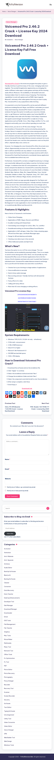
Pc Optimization (9, 658)
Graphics (7, 632)
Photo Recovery (9, 673)
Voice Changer (11, 22)
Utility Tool (7, 719)
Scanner (6, 692)
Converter (7, 586)
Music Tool (7, 647)
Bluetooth (7, 575)
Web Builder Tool (9, 737)
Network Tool (8, 651)
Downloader (8, 613)
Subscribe (10, 533)
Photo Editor (8, 669)
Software (7, 703)
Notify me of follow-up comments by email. (21, 487)
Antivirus (7, 564)
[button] (47, 508)
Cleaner (6, 583)
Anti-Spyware (8, 560)
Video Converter (9, 722)
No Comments (9, 39)
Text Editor (7, 707)
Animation (7, 552)
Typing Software (9, 711)
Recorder (7, 685)
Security (7, 700)
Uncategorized (9, 715)
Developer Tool (9, 601)
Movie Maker (8, 639)
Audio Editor (8, 568)
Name (7, 459)
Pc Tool (6, 662)
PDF (5, 666)
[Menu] (51, 4)
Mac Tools (7, 635)
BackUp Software (10, 571)
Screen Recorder (9, 696)
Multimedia (7, 643)
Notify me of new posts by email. (17, 491)
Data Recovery (9, 590)
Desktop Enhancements (12, 598)
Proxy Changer (9, 681)
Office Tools (8, 654)
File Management (9, 624)
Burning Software (9, 579)
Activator (7, 549)
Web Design (8, 741)
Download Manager (10, 609)
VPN (5, 734)
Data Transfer (8, 594)
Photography (8, 677)
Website (8, 479)
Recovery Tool (8, 688)
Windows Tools (9, 745)
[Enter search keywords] (27, 508)
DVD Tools (7, 620)
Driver (6, 617)
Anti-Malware (8, 556)
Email (7, 469)
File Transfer (8, 628)
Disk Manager (8, 605)
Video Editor (8, 726)
